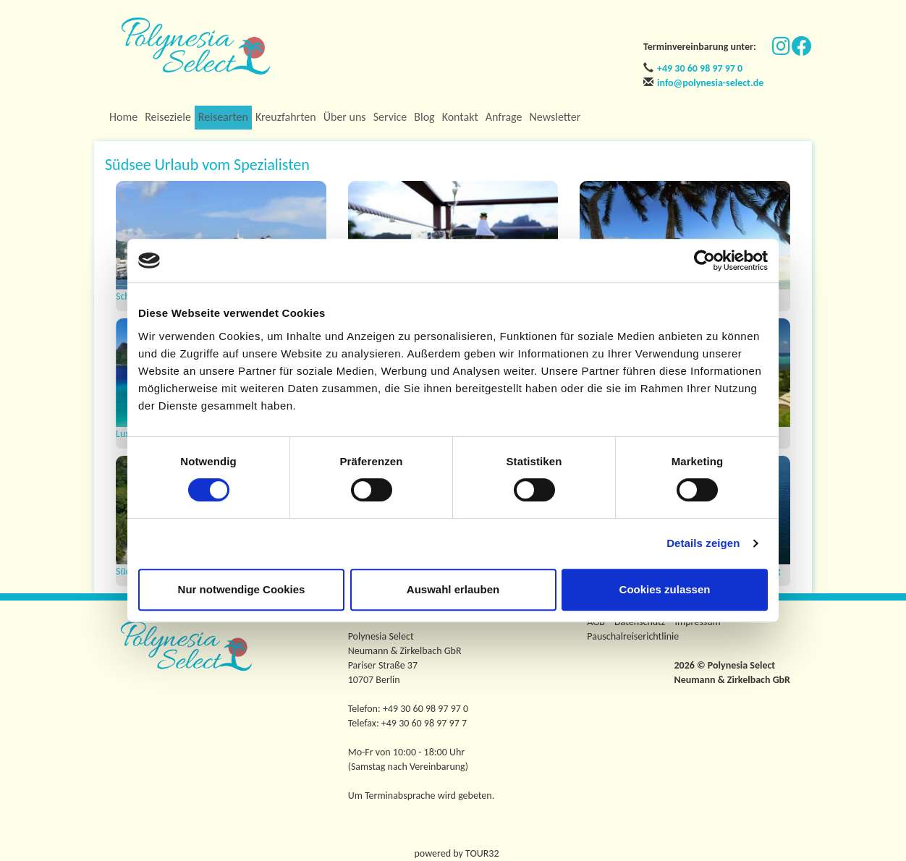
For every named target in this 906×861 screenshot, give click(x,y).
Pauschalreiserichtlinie (633, 636)
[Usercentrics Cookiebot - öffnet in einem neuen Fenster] (704, 260)
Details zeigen (703, 543)
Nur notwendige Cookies (241, 589)
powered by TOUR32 (457, 853)
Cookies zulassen (665, 589)
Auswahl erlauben (453, 589)
